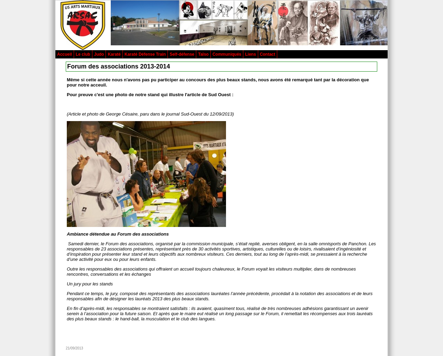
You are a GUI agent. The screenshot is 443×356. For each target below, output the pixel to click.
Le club (83, 54)
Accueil (64, 54)
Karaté (114, 54)
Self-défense (182, 54)
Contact (267, 54)
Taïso (203, 54)
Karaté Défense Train (145, 54)
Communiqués (227, 54)
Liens (250, 54)
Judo (99, 54)
